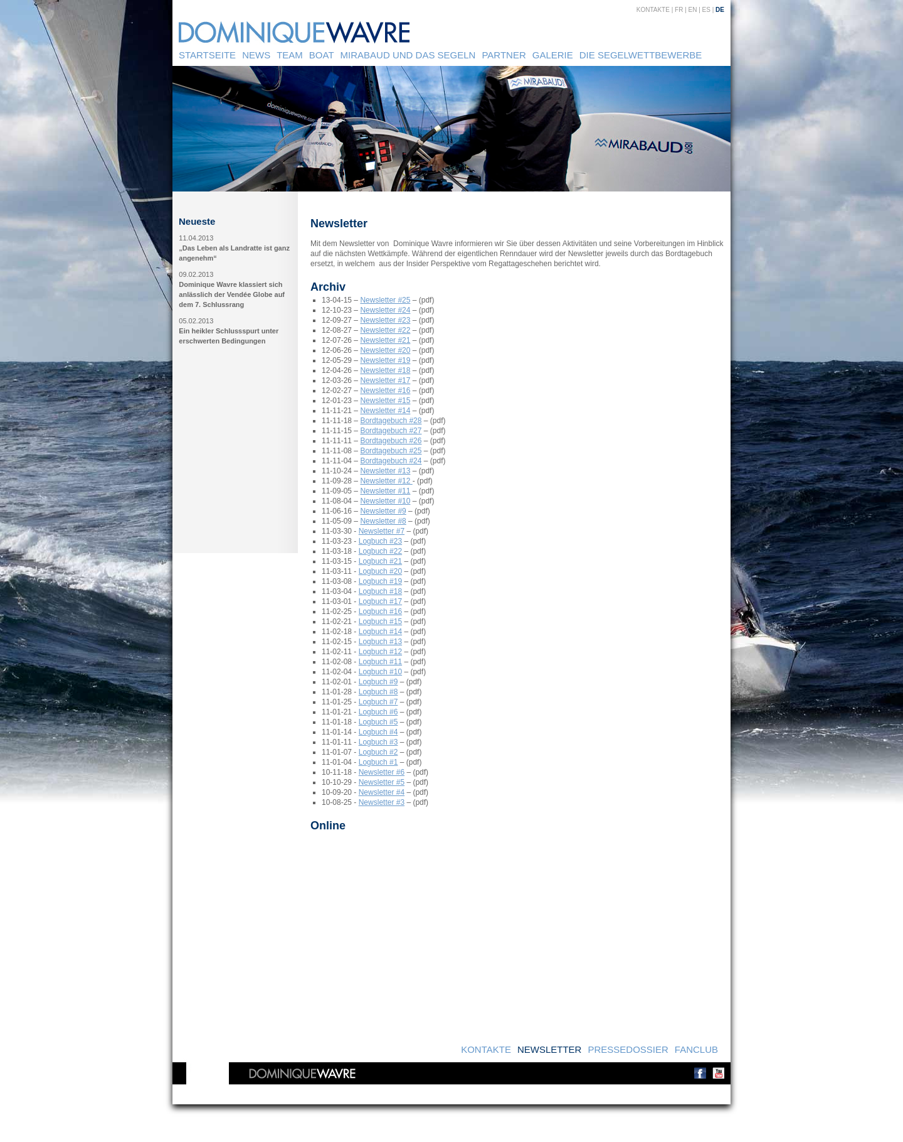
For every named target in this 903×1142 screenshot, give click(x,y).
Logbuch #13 (380, 641)
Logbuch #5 (378, 722)
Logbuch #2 (378, 752)
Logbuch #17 (380, 601)
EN (693, 9)
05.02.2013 (196, 321)
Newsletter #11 (385, 491)
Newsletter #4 (381, 792)
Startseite (207, 55)
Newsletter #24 (385, 310)
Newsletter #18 (385, 370)
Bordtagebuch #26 (390, 440)
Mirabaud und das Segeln (408, 55)
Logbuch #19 (380, 581)
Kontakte (653, 9)
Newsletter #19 (385, 360)
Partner (503, 55)
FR (679, 9)
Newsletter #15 (385, 400)
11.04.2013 (196, 238)
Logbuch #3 (378, 742)
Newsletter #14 (385, 410)
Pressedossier (628, 1049)
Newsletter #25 (385, 300)
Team (290, 55)
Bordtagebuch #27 (390, 430)
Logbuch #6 (378, 712)
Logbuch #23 (380, 541)
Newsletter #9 (383, 511)
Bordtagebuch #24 (390, 460)
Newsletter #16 (385, 390)
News (256, 55)
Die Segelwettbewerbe (640, 55)
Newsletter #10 (385, 501)
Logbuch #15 (380, 621)
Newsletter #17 (385, 380)
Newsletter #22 (385, 330)
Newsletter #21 (385, 340)
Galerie (552, 55)
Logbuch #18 (380, 591)
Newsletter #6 (381, 772)
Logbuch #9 (378, 681)
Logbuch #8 (378, 691)
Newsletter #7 (381, 531)
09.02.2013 (196, 274)
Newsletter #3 (381, 802)
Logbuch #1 (378, 762)
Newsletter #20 (385, 350)
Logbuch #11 (380, 661)
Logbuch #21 (380, 561)
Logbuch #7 (378, 702)
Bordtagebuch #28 (390, 420)
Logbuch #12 (380, 651)
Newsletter (549, 1049)
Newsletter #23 (385, 320)
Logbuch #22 (380, 551)
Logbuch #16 (380, 611)
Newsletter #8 (383, 521)
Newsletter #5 (381, 782)
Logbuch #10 (380, 671)
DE (720, 9)
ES (706, 9)
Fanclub (696, 1049)
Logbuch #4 (378, 732)
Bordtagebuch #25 (390, 450)
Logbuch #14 (380, 631)
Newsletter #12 (386, 481)
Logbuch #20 (380, 571)
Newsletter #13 (385, 470)
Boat (321, 55)
